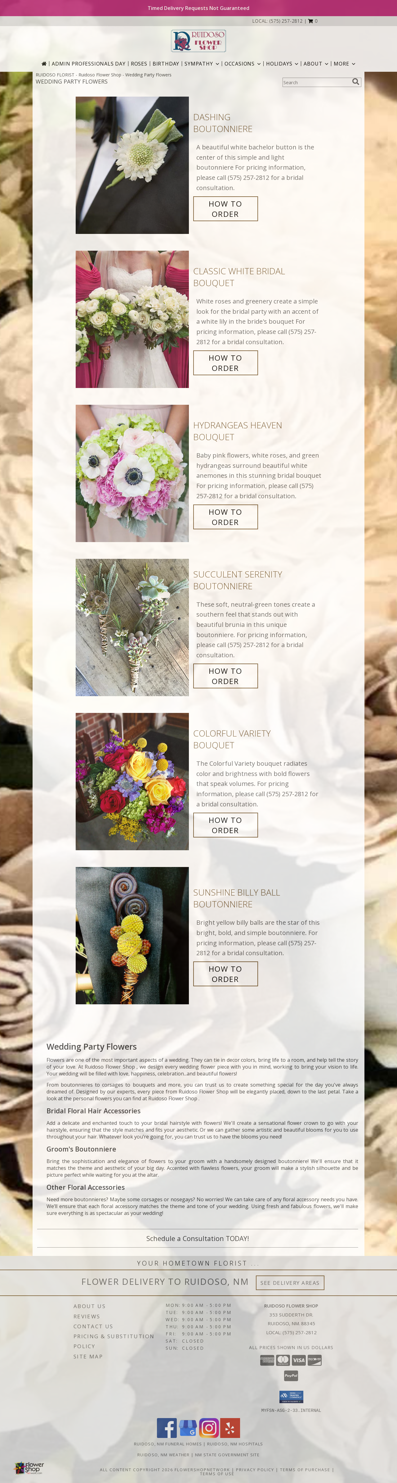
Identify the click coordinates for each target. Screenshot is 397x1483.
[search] (355, 81)
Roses (139, 63)
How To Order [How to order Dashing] (225, 208)
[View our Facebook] (167, 1436)
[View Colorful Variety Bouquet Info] (133, 782)
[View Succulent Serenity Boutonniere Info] (133, 628)
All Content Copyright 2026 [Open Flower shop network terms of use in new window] (136, 1469)
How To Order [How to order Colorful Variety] (225, 825)
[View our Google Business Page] (188, 1436)
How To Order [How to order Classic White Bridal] (225, 363)
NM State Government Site (227, 1454)
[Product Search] (316, 82)
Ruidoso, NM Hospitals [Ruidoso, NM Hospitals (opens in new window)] (235, 1443)
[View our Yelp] (230, 1436)
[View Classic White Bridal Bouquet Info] (133, 319)
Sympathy (202, 63)
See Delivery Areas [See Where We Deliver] (290, 1282)
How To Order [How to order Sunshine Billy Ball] (225, 974)
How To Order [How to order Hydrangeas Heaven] (225, 517)
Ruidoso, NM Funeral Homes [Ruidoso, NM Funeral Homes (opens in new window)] (168, 1443)
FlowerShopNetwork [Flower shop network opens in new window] (202, 1469)
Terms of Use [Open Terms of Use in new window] (217, 1473)
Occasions (243, 63)
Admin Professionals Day (88, 63)
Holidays (283, 63)
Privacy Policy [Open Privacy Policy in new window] (255, 1469)
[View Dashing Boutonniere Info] (133, 165)
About (317, 63)
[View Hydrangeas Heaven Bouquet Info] (133, 474)
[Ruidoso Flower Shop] (198, 40)
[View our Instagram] (209, 1436)
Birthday (166, 63)
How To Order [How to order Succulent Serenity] (225, 676)
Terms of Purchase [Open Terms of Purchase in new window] (305, 1469)
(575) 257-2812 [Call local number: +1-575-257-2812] (286, 21)
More (345, 63)
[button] (313, 21)
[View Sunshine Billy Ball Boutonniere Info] (133, 936)
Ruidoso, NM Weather (163, 1454)
